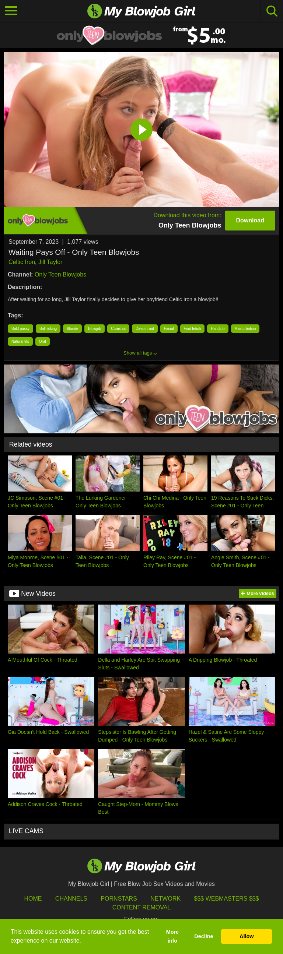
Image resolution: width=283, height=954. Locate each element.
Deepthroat (145, 329)
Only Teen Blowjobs (60, 274)
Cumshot (118, 329)
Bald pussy (20, 329)
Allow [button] (247, 936)
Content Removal (141, 907)
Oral (42, 341)
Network (165, 898)
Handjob (217, 329)
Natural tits (20, 341)
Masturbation (245, 329)
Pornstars (119, 898)
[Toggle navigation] (11, 11)
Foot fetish (192, 329)
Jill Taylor (50, 262)
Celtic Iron (21, 262)
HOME (33, 898)
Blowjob (94, 329)
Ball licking (48, 329)
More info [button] (172, 936)
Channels (71, 898)
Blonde (72, 329)
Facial (169, 329)
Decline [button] (203, 936)
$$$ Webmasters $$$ (226, 898)
